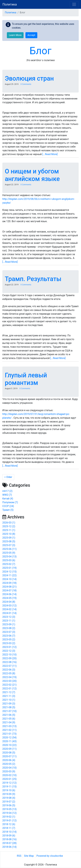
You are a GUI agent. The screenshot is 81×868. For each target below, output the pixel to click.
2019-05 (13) (9, 809)
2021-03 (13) (9, 726)
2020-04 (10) (9, 767)
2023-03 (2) (8, 643)
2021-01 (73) (9, 733)
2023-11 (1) (8, 620)
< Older (8, 477)
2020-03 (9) (8, 771)
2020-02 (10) (9, 775)
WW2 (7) (7, 494)
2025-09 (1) (8, 537)
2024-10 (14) (9, 579)
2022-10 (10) (9, 654)
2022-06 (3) (8, 669)
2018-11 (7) (8, 828)
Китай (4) (7, 498)
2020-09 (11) (9, 748)
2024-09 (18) (9, 582)
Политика (9, 4)
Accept (31, 35)
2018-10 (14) (9, 831)
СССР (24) (8, 506)
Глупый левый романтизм (26, 379)
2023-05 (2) (8, 639)
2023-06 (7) (8, 635)
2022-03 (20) (9, 680)
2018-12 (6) (8, 824)
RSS (19, 855)
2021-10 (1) (8, 699)
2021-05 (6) (8, 718)
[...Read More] (50, 154)
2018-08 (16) (9, 839)
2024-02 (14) (9, 609)
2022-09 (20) (9, 658)
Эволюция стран (29, 78)
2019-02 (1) (8, 816)
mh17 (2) (7, 491)
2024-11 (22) (9, 575)
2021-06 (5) (8, 714)
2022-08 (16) (9, 662)
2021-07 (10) (9, 711)
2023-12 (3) (8, 616)
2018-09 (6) (8, 835)
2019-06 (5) (8, 805)
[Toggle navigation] (74, 4)
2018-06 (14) (9, 846)
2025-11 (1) (8, 530)
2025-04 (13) (9, 556)
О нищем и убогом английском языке (32, 175)
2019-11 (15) (9, 786)
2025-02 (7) (8, 564)
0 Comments (25, 84)
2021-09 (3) (8, 703)
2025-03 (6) (8, 560)
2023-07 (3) (8, 631)
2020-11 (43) (9, 741)
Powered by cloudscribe (50, 855)
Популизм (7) (10, 502)
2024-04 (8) (8, 601)
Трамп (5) (8, 509)
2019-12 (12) (9, 782)
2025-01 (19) (9, 567)
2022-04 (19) (9, 677)
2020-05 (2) (8, 763)
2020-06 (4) (8, 760)
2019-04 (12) (9, 812)
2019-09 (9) (8, 794)
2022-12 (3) (8, 650)
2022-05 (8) (8, 673)
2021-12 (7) (8, 692)
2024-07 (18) (9, 590)
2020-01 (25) (9, 779)
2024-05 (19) (9, 598)
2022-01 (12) (9, 688)
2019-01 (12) (9, 820)
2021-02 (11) (9, 729)
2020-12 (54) (9, 737)
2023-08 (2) (8, 628)
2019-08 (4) (8, 797)
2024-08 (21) (9, 586)
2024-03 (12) (9, 605)
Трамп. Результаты (33, 279)
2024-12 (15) (9, 571)
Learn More (15, 35)
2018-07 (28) (9, 843)
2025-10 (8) (8, 533)
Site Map (29, 855)
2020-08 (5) (8, 752)
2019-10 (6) (8, 790)
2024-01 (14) (9, 613)
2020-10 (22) (9, 745)
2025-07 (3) (8, 545)
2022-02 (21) (9, 684)
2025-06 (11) (9, 549)
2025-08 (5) (8, 541)
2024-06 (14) (9, 594)
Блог (40, 51)
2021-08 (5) (8, 707)
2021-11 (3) (8, 696)
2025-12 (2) (8, 526)
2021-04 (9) (8, 722)
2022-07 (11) (9, 665)
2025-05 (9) (8, 552)
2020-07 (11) (9, 756)
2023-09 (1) (8, 624)
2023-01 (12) (9, 647)
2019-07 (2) (8, 801)
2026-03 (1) (8, 522)
